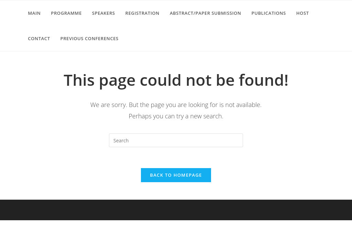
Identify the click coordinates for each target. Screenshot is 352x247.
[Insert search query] (176, 140)
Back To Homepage (176, 175)
